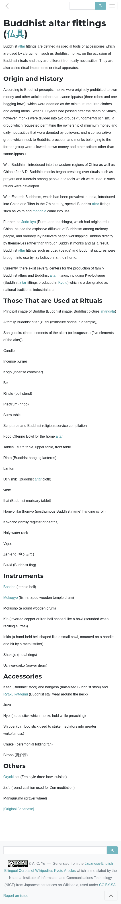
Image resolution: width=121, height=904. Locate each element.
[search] (82, 6)
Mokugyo (10, 597)
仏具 (15, 33)
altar (21, 46)
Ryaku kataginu (15, 694)
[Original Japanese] (18, 809)
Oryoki (8, 777)
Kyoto (62, 282)
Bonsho (9, 587)
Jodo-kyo (28, 222)
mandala (39, 211)
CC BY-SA (107, 885)
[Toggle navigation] (112, 6)
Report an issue (15, 896)
